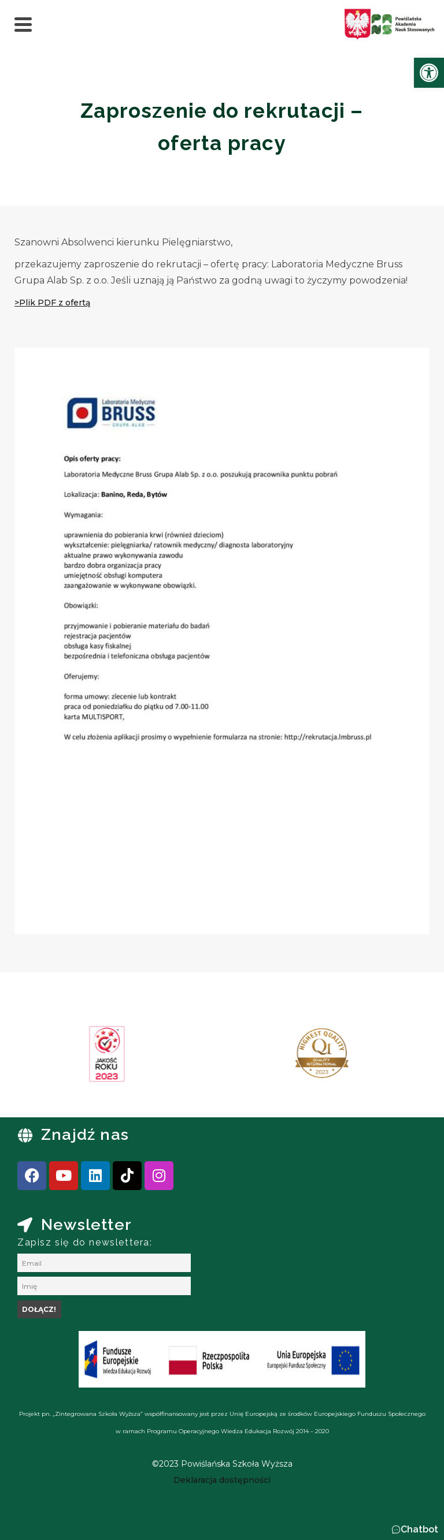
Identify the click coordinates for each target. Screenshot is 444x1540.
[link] (429, 73)
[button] (415, 1529)
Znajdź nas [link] (85, 1134)
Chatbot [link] (419, 1529)
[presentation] (46, 1058)
